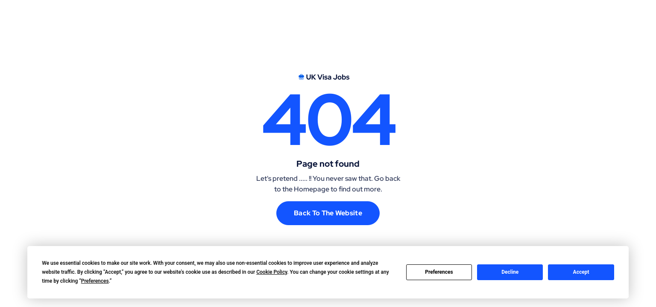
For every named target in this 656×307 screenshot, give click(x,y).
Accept (581, 272)
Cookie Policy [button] (271, 272)
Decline (509, 272)
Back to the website (328, 213)
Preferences (439, 272)
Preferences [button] (95, 281)
